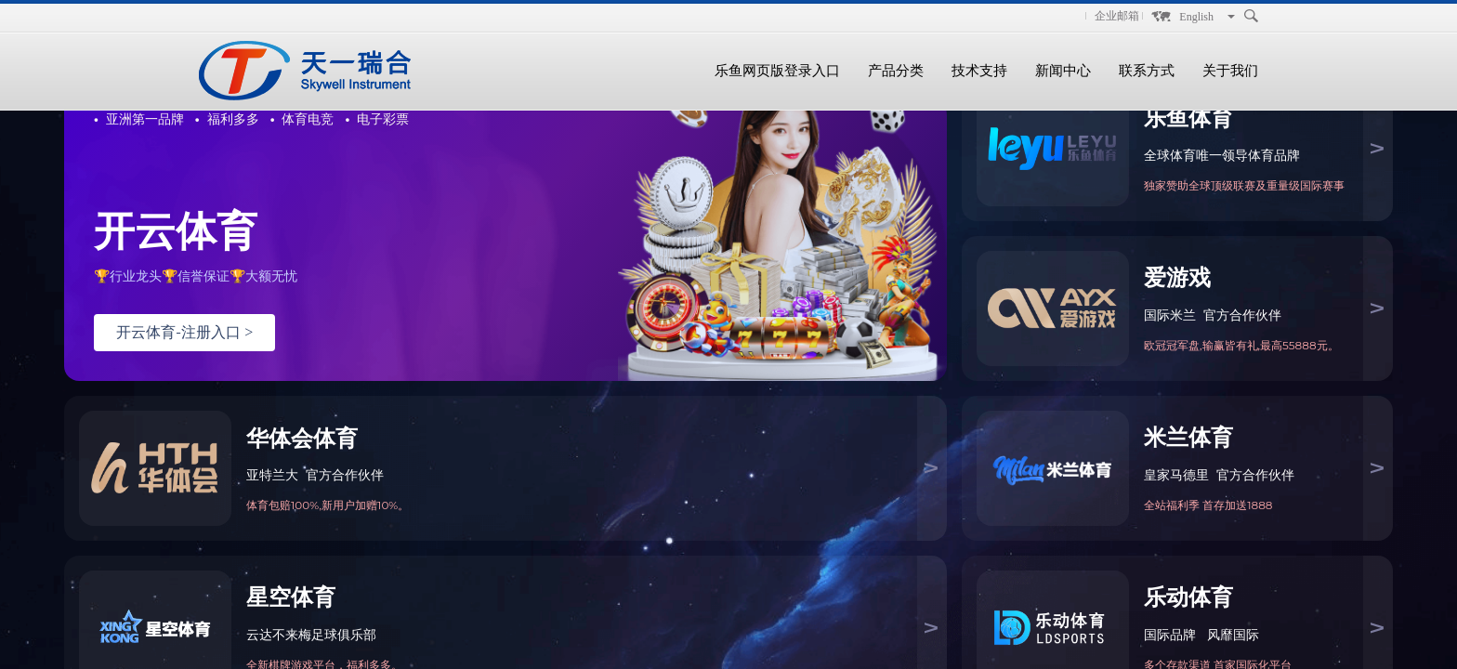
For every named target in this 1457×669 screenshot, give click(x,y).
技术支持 (979, 70)
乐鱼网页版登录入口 (777, 70)
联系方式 (1147, 70)
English (1196, 16)
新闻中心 (1063, 70)
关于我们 (1230, 70)
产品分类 (896, 70)
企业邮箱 (1117, 15)
